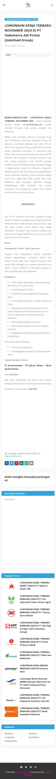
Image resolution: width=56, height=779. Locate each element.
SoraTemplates (22, 772)
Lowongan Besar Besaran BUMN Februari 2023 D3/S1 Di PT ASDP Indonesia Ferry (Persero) (35, 683)
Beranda (9, 733)
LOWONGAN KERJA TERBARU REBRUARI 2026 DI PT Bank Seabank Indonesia (35, 711)
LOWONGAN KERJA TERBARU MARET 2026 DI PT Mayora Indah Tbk (35, 585)
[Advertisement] (28, 86)
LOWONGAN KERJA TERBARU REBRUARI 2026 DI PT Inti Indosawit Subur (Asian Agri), (35, 599)
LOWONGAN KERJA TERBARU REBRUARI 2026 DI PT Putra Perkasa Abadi (35, 641)
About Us (33, 733)
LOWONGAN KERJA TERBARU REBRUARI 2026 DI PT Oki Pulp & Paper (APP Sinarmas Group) (35, 627)
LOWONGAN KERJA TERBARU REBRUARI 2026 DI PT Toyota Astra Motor (35, 612)
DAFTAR (33, 389)
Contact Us (9, 737)
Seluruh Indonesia (13, 456)
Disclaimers (34, 737)
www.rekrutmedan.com (32, 124)
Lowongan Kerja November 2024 (21, 453)
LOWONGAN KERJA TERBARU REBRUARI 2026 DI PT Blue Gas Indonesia (35, 655)
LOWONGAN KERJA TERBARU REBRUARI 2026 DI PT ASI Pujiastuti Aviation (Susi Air (35, 697)
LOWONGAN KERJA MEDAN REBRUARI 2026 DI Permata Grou (34, 668)
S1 (39, 453)
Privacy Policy (11, 741)
